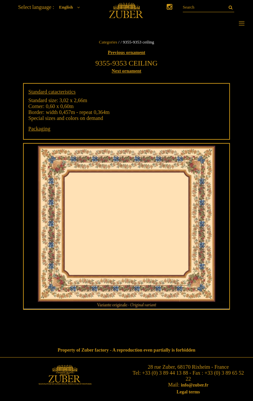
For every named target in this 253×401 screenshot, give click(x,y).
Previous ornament (126, 52)
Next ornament (126, 71)
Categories (108, 42)
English (71, 7)
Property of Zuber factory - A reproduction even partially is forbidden (126, 350)
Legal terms (188, 391)
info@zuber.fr (195, 385)
